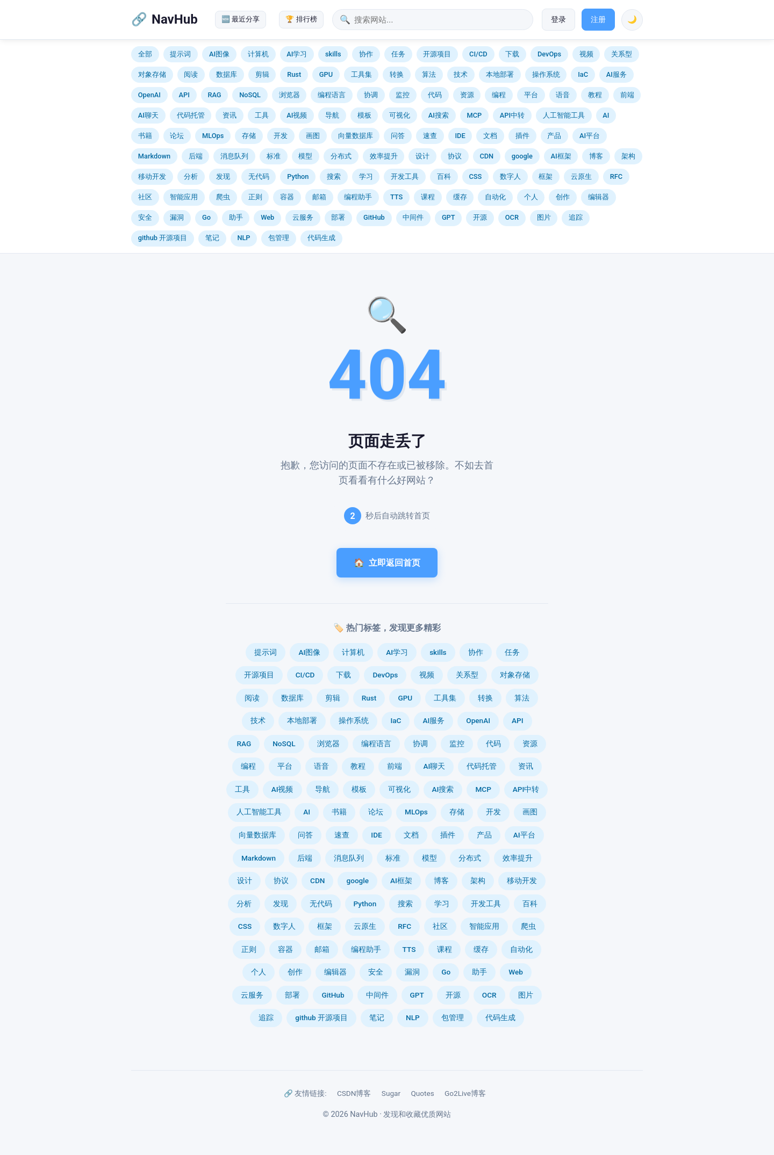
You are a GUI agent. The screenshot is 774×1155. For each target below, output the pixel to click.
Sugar (391, 1093)
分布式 (341, 156)
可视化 (399, 115)
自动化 (495, 197)
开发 (281, 136)
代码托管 (191, 115)
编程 (499, 95)
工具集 (361, 74)
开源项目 (437, 54)
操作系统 (546, 74)
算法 (429, 74)
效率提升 (384, 156)
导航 (332, 115)
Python (298, 176)
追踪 (576, 217)
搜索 (334, 176)
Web (267, 217)
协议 (455, 156)
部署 (338, 217)
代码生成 (321, 238)
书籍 (145, 136)
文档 (490, 136)
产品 (554, 136)
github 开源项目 (162, 238)
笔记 (212, 238)
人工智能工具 (564, 115)
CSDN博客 (354, 1093)
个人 (531, 197)
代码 (435, 95)
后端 (196, 156)
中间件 (413, 217)
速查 (430, 136)
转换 (397, 74)
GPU (326, 74)
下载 (512, 54)
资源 (467, 95)
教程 (595, 95)
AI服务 (616, 74)
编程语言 (332, 95)
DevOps (549, 54)
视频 (586, 54)
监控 (403, 95)
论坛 (177, 136)
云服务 (302, 217)
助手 (236, 217)
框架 (546, 176)
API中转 (512, 115)
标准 (274, 156)
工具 (262, 115)
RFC (616, 176)
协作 (366, 54)
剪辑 (262, 74)
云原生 (581, 176)
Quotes (422, 1093)
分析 (191, 176)
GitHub (374, 217)
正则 (255, 197)
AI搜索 (438, 115)
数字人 (510, 176)
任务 (398, 54)
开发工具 (405, 176)
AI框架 (561, 156)
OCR (512, 217)
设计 (422, 156)
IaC (583, 74)
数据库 (226, 74)
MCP (474, 115)
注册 (598, 19)
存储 (249, 136)
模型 (305, 156)
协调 (371, 95)
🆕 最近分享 (240, 19)
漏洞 (177, 217)
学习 (366, 176)
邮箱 (319, 197)
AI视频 (296, 115)
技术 (461, 74)
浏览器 (289, 95)
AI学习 (296, 54)
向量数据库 (355, 136)
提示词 (180, 54)
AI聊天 (148, 115)
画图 (313, 136)
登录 (558, 19)
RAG (214, 95)
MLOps (213, 136)
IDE (460, 136)
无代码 (258, 176)
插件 (522, 136)
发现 (223, 176)
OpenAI (149, 95)
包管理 (278, 238)
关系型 (621, 54)
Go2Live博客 (465, 1093)
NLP (243, 238)
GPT (448, 217)
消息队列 (234, 156)
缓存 (460, 197)
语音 (563, 95)
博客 (596, 156)
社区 (145, 197)
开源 (480, 217)
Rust (294, 74)
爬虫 (223, 197)
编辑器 (598, 197)
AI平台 (589, 136)
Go (206, 217)
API (184, 95)
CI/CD (478, 54)
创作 (563, 197)
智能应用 (184, 197)
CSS (475, 176)
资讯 (229, 115)
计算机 (258, 54)
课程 (428, 197)
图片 (544, 217)
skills (333, 54)
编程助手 (358, 197)
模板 (364, 115)
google (522, 156)
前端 (627, 95)
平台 (531, 95)
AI (606, 115)
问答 (398, 136)
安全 (145, 217)
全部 (145, 54)
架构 (628, 156)
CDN (486, 156)
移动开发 (152, 176)
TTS (396, 197)
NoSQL (250, 95)
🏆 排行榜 (301, 19)
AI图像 (219, 54)
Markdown (154, 156)
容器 (287, 197)
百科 (444, 176)
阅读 (191, 74)
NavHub (175, 19)
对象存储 (152, 74)
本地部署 (500, 74)
